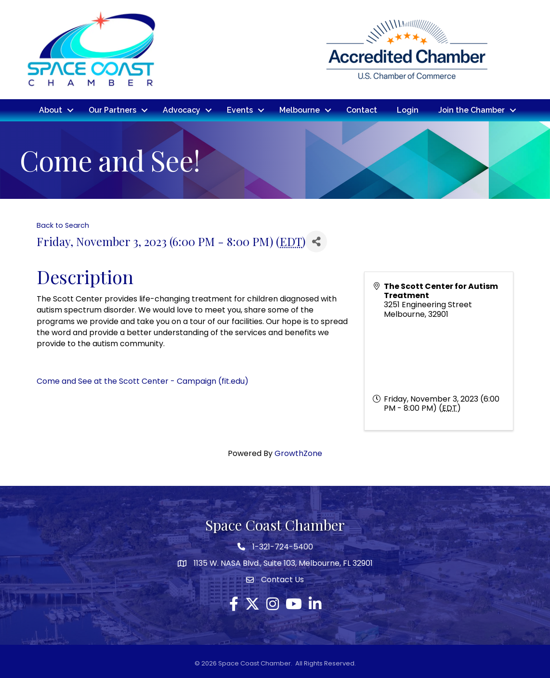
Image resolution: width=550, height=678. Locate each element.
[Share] (316, 241)
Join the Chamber (471, 110)
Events (240, 110)
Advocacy (181, 110)
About (50, 110)
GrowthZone (298, 453)
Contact (361, 110)
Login (408, 110)
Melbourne (299, 110)
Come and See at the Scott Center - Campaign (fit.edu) (143, 381)
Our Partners (112, 110)
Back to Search (63, 225)
